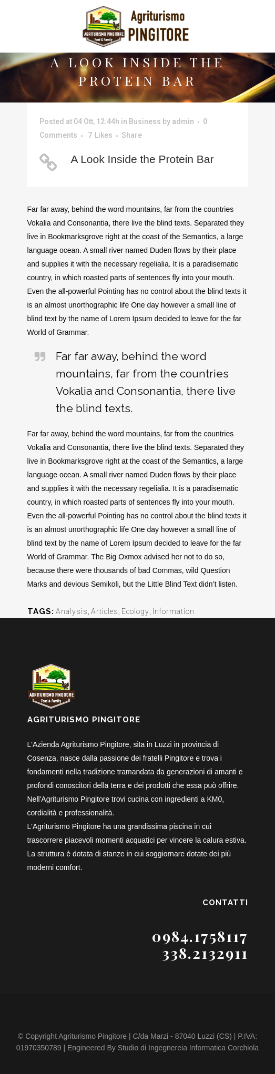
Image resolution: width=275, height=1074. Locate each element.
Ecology (135, 611)
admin (183, 121)
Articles (104, 611)
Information (173, 611)
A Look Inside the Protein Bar (142, 159)
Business (145, 121)
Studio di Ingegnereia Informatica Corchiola (188, 1048)
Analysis (72, 611)
